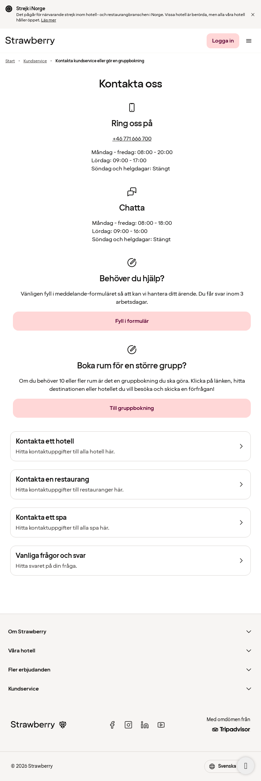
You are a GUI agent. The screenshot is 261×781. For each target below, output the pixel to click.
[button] (253, 14)
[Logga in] (223, 40)
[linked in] (145, 725)
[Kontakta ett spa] (130, 522)
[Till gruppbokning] (132, 408)
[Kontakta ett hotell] (130, 446)
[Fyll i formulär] (132, 321)
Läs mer (48, 20)
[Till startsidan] (30, 41)
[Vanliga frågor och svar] (130, 561)
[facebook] (112, 725)
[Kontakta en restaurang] (130, 484)
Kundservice (35, 61)
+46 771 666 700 (132, 139)
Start (10, 61)
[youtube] (161, 725)
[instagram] (128, 725)
